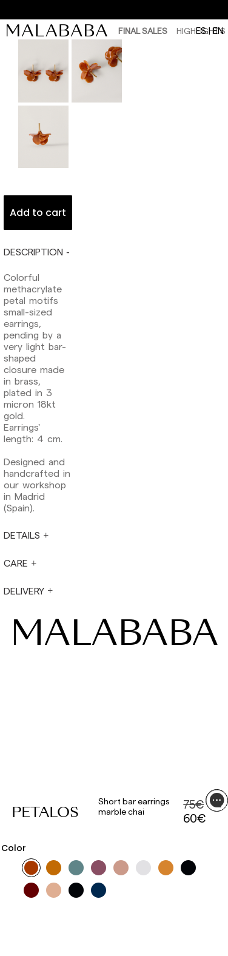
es (201, 30)
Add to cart (38, 213)
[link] (60, 30)
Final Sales (142, 30)
